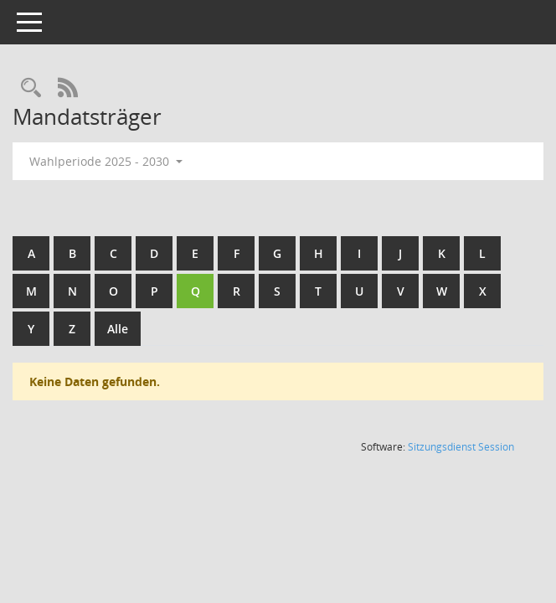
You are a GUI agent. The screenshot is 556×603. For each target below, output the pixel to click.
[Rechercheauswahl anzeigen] (31, 88)
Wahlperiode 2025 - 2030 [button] (106, 161)
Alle (117, 329)
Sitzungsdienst (461, 447)
